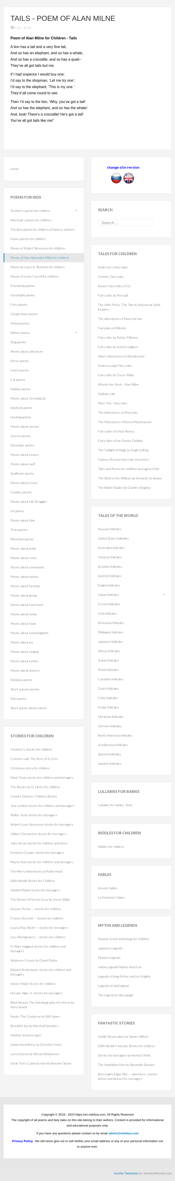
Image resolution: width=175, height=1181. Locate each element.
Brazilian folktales (110, 566)
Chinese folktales (110, 557)
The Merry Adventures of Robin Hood (36, 871)
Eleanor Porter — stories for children (35, 909)
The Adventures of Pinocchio (118, 412)
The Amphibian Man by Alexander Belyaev (126, 1065)
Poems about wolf (22, 464)
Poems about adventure (26, 351)
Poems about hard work (26, 605)
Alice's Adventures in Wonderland (121, 356)
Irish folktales (107, 613)
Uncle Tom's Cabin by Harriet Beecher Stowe (41, 1063)
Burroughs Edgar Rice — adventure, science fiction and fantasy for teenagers (127, 1076)
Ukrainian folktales (111, 717)
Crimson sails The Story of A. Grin (34, 759)
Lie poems (17, 511)
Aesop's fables (107, 888)
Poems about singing (24, 652)
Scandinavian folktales (113, 745)
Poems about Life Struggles (28, 501)
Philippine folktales (110, 632)
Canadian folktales (110, 679)
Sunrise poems (20, 436)
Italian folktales (108, 660)
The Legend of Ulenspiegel (115, 995)
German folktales (110, 726)
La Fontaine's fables (111, 897)
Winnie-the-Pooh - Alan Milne (118, 384)
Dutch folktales (108, 688)
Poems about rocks (23, 558)
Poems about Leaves (24, 455)
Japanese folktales (110, 641)
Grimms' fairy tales (111, 276)
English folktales (109, 585)
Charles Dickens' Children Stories (33, 796)
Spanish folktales (109, 754)
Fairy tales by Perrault (113, 295)
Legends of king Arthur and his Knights (124, 976)
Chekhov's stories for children (31, 749)
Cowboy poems (21, 492)
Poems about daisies (24, 576)
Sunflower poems (22, 473)
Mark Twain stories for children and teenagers (42, 777)
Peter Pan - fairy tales (112, 403)
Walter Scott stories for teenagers (33, 815)
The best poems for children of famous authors (42, 229)
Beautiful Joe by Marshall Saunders (34, 1026)
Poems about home (23, 614)
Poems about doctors (25, 670)
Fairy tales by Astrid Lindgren (118, 347)
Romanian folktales (111, 623)
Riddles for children (111, 847)
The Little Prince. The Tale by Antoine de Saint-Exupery (129, 307)
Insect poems (19, 370)
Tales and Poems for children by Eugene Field (128, 469)
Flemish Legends (109, 957)
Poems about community (27, 567)
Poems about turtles (24, 661)
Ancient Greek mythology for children (123, 939)
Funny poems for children (28, 239)
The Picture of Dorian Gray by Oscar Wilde (40, 899)
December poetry (22, 445)
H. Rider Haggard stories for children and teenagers (38, 948)
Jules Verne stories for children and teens (38, 843)
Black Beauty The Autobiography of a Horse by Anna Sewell (42, 1004)
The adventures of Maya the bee (120, 319)
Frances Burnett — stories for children (36, 918)
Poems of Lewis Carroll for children (34, 276)
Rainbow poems (21, 680)
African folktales (109, 651)
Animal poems (20, 323)
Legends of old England (113, 986)
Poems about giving (23, 595)
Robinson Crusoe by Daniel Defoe (33, 960)
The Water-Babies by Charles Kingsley (124, 487)
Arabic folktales (108, 707)
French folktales (109, 604)
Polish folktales (108, 670)
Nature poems (20, 333)
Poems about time (22, 520)
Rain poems (18, 698)
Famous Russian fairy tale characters (123, 459)
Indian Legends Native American (120, 967)
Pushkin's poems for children (30, 211)
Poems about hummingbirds (29, 633)
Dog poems (18, 342)
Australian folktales (111, 548)
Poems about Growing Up (28, 398)
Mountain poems (22, 539)
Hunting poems (20, 417)
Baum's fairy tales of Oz (114, 286)
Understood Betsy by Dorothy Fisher (36, 1044)
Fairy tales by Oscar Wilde (116, 375)
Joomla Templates (126, 1173)
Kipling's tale (106, 394)
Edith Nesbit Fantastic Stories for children (126, 1046)
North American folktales (115, 735)
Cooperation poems (24, 314)
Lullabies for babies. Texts (115, 805)
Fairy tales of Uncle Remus (116, 431)
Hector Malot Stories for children (33, 984)
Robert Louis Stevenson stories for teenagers (41, 824)
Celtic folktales (108, 698)
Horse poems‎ (19, 361)
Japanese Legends (110, 948)
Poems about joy (21, 642)
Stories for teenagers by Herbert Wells (124, 1055)
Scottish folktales (109, 576)
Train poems (19, 530)
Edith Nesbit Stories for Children (32, 881)
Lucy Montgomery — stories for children (37, 937)
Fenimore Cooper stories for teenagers (37, 852)
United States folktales (113, 538)
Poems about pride (23, 548)
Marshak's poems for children (30, 220)
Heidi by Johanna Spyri (25, 1035)
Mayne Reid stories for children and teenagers (41, 862)
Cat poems (17, 379)
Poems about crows (24, 483)
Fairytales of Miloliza (112, 328)
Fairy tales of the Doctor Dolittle (120, 441)
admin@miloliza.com (123, 1133)
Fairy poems (18, 304)
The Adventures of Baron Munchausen (125, 422)
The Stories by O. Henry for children (35, 787)
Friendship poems (22, 286)
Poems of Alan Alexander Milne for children (39, 257)
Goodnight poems (22, 295)
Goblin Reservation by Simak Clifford (123, 1036)
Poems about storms (24, 426)
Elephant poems (21, 408)
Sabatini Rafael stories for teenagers (35, 890)
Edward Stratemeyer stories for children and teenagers (40, 972)
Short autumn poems (24, 689)
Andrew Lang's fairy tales (115, 366)
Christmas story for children (30, 768)
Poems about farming (24, 586)
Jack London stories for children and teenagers (42, 806)
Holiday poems (20, 389)
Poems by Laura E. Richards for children (37, 267)
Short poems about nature (28, 708)
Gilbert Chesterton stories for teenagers (38, 834)
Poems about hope (23, 623)
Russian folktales (109, 529)
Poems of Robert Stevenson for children (37, 248)
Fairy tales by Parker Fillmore (118, 337)
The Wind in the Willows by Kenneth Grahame (130, 478)
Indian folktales (108, 595)
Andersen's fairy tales (113, 267)
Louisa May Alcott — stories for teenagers (39, 928)
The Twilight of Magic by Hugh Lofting (123, 450)
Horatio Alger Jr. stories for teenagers (36, 993)
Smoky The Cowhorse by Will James (35, 1016)
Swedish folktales (109, 763)
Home (14, 169)
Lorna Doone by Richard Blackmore (34, 1054)
